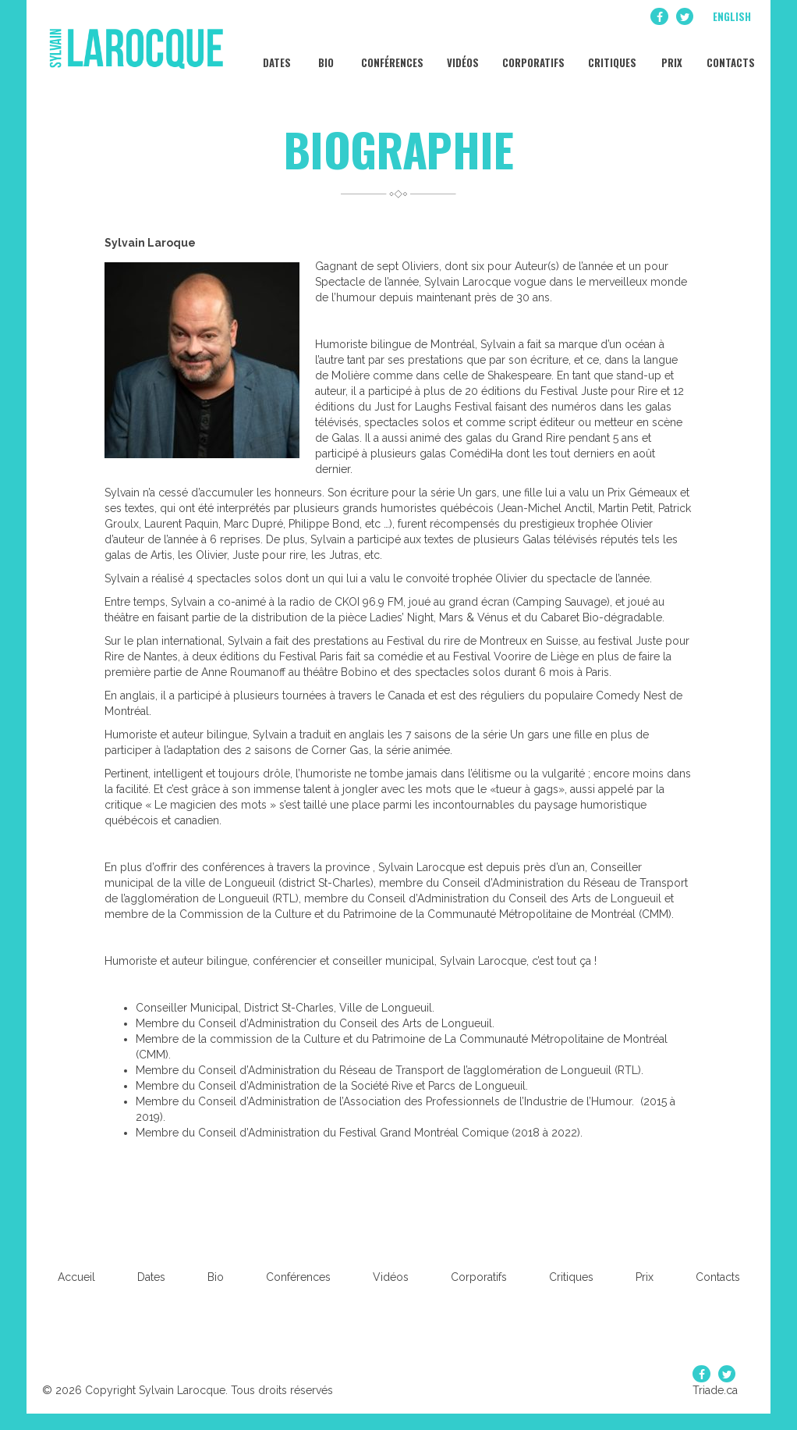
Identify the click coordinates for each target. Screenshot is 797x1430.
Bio (325, 54)
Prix (670, 54)
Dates (275, 54)
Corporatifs (532, 54)
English (732, 16)
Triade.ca (715, 1390)
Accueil (76, 1277)
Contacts (729, 54)
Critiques (611, 54)
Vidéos (461, 54)
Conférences (391, 54)
